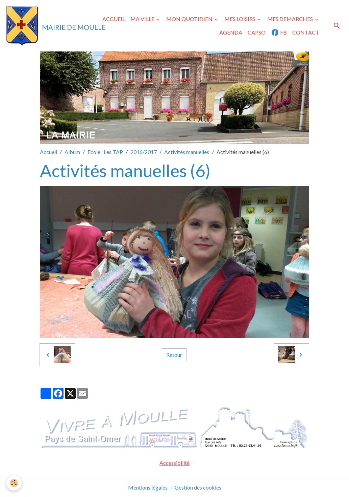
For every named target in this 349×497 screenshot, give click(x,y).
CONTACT (305, 32)
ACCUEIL (113, 19)
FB (279, 32)
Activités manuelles (186, 152)
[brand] (42, 25)
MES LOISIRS (240, 19)
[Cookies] (14, 483)
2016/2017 (143, 152)
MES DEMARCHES (290, 19)
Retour (174, 354)
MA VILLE (142, 19)
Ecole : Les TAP (105, 152)
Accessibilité (174, 462)
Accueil (48, 152)
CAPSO (257, 32)
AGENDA (230, 32)
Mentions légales (148, 487)
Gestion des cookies (198, 487)
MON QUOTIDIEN (190, 19)
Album (72, 152)
